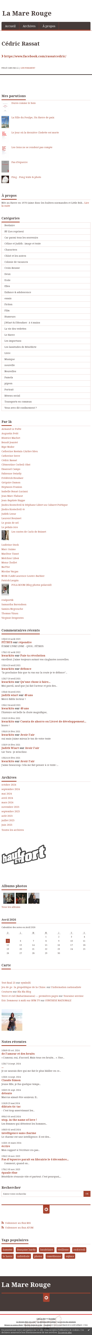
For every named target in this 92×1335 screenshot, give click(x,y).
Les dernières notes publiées (46, 1322)
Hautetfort (52, 1319)
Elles (7, 286)
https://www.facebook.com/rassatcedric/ (35, 56)
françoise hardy (26, 1249)
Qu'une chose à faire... (35, 682)
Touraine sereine (73, 995)
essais (7, 298)
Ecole (7, 280)
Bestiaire (9, 225)
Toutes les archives (12, 829)
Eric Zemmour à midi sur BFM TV (20, 1000)
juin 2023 (6, 824)
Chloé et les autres (15, 255)
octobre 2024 (8, 784)
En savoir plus (65, 1332)
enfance (70, 1256)
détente (6, 1093)
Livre (7, 353)
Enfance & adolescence (17, 292)
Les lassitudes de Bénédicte (20, 346)
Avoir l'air (27, 735)
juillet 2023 (7, 820)
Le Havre (9, 334)
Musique (9, 359)
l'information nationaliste (66, 987)
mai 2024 (6, 793)
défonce (25, 669)
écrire (5, 1146)
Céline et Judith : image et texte (22, 243)
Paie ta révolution (32, 655)
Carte (6, 965)
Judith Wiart (10, 748)
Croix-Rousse (12, 267)
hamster (7, 1249)
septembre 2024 (10, 789)
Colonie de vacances (16, 261)
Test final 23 (8, 982)
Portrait (8, 389)
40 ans (28, 695)
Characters (10, 249)
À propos (49, 26)
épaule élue (9, 1172)
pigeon (8, 383)
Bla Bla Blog (24, 991)
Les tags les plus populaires (66, 1322)
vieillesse (63, 1249)
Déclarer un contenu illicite (13, 1325)
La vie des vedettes (15, 328)
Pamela (8, 377)
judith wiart (9, 695)
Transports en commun (18, 401)
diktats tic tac (11, 1106)
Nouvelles (10, 371)
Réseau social (12, 395)
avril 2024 (7, 797)
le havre (7, 1256)
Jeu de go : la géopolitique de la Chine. (23, 987)
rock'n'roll (79, 1249)
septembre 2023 (10, 811)
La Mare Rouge (27, 13)
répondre (25, 642)
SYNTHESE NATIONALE (58, 1000)
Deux (7, 274)
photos (38, 1256)
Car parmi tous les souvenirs (21, 237)
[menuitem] (10, 26)
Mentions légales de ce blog (33, 1325)
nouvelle (9, 365)
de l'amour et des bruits (18, 1053)
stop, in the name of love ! (19, 1120)
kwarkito (7, 655)
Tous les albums (10, 907)
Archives (29, 26)
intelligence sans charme (18, 1133)
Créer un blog (41, 1319)
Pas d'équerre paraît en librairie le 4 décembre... (35, 1159)
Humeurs (9, 316)
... (2, 1067)
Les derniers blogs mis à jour (26, 1322)
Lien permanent (28, 68)
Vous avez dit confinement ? (20, 407)
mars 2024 (7, 802)
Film (7, 310)
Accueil (10, 26)
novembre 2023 (10, 806)
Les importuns (12, 340)
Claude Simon (11, 1080)
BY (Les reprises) (14, 231)
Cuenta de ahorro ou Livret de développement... (53, 721)
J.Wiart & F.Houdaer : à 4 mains (22, 322)
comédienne (54, 1256)
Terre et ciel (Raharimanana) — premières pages (29, 995)
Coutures (6, 991)
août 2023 (7, 815)
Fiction (8, 304)
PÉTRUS (6, 642)
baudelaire (46, 1249)
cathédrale (23, 1256)
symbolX (26, 982)
